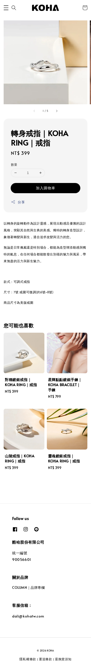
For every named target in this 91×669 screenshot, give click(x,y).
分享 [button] (18, 202)
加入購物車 (45, 187)
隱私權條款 (27, 659)
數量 (14, 164)
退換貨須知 (63, 659)
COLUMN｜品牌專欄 (28, 587)
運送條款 (45, 659)
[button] (6, 7)
